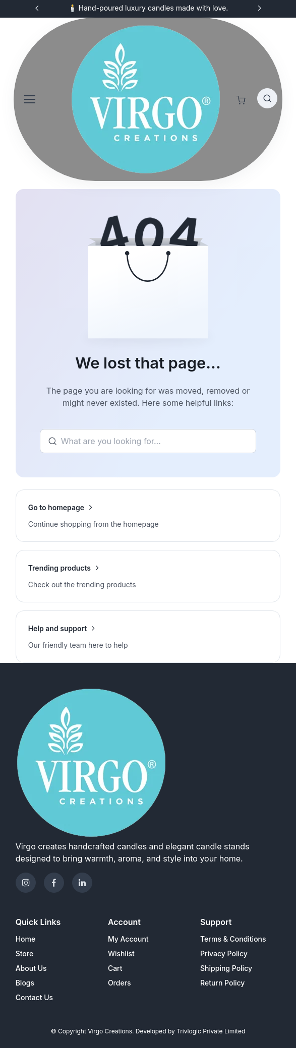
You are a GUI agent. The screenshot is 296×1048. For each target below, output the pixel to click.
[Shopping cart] (241, 100)
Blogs (25, 982)
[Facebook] (54, 883)
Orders (119, 982)
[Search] (148, 441)
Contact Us (34, 997)
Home (26, 939)
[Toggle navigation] (29, 99)
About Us (31, 968)
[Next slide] (259, 8)
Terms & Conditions (233, 939)
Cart (115, 968)
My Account (128, 939)
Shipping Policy (226, 968)
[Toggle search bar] (267, 98)
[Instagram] (26, 883)
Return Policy (222, 982)
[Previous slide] (37, 8)
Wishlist (121, 953)
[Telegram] (82, 883)
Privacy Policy (224, 953)
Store (25, 953)
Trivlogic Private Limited (210, 1031)
